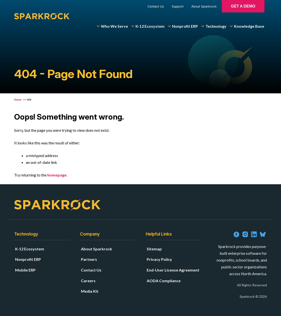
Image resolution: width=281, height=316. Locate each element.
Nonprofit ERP (182, 26)
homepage (57, 175)
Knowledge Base (246, 26)
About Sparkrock (204, 6)
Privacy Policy (159, 259)
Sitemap (154, 248)
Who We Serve (112, 26)
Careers (88, 280)
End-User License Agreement (173, 270)
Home (18, 99)
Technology (213, 26)
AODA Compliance (164, 280)
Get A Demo (243, 6)
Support (178, 6)
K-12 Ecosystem (148, 26)
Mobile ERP (25, 270)
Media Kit (89, 291)
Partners (89, 259)
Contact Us (155, 6)
